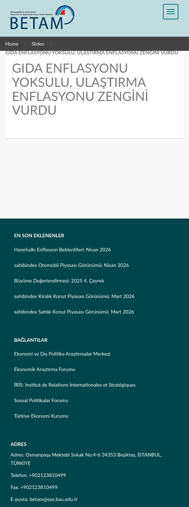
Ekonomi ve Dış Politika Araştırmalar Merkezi (62, 354)
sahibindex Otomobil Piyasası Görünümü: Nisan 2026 (71, 265)
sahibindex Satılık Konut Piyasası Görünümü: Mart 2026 (74, 312)
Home (11, 44)
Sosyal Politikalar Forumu (41, 400)
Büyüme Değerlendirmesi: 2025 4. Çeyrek (59, 281)
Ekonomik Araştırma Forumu (44, 369)
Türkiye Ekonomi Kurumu (41, 416)
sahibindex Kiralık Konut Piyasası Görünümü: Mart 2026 (74, 296)
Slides (38, 44)
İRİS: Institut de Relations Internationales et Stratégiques (75, 385)
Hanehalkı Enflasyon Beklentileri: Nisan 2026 (62, 249)
